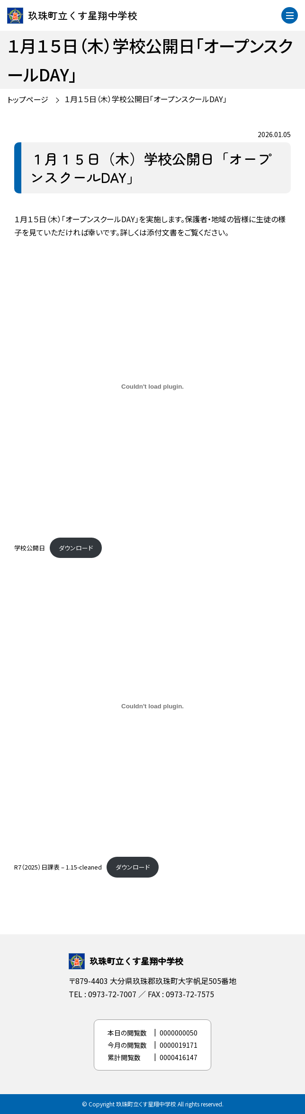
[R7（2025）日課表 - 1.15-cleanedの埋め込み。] (152, 706)
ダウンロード (76, 547)
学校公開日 (29, 547)
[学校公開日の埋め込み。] (152, 387)
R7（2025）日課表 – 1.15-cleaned (58, 866)
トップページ (27, 99)
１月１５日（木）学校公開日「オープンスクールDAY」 (145, 98)
